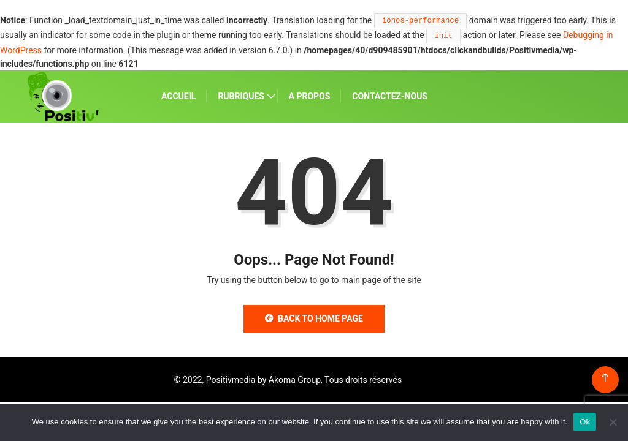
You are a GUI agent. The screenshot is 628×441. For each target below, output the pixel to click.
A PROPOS (310, 96)
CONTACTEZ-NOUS (389, 96)
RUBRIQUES (241, 96)
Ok (585, 421)
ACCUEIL (178, 96)
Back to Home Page (314, 318)
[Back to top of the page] (605, 378)
